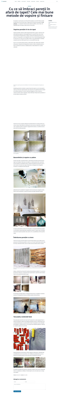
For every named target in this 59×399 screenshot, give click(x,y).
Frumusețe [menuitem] (28, 1)
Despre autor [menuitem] (42, 1)
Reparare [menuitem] (37, 1)
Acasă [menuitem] (16, 1)
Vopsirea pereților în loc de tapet (52, 23)
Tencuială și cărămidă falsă (52, 28)
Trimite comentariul (17, 391)
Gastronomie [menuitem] (33, 1)
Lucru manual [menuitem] (24, 1)
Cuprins (50, 20)
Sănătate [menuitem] (19, 1)
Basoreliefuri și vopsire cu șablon (52, 25)
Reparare (29, 6)
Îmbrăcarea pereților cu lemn (52, 26)
